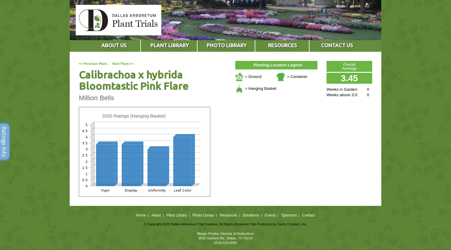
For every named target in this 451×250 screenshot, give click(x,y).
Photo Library (203, 215)
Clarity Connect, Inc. (292, 224)
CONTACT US (337, 45)
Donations (251, 215)
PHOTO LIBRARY (226, 45)
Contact (308, 215)
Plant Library (176, 215)
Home (141, 215)
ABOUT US (114, 45)
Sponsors (289, 215)
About (156, 215)
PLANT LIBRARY (169, 45)
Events (270, 215)
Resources (228, 215)
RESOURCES (282, 45)
